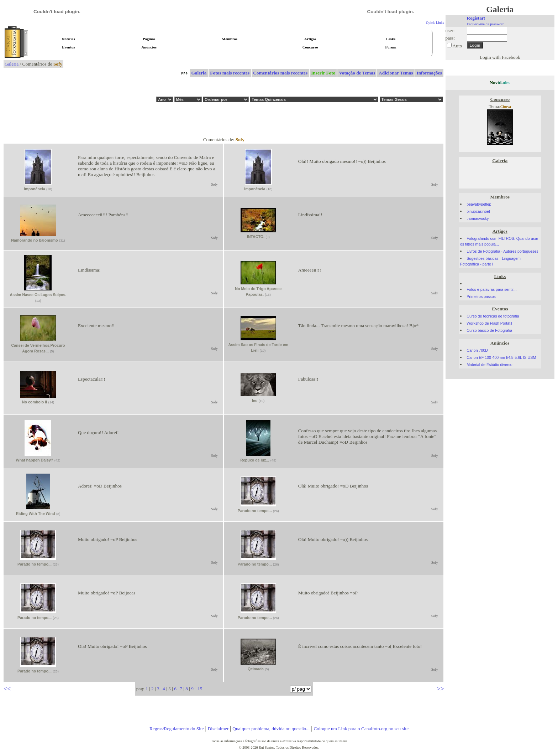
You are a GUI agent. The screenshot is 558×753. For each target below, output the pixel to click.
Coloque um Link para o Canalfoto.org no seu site (361, 728)
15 (200, 688)
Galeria (12, 64)
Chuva (505, 107)
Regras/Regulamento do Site (176, 728)
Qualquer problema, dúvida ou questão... (271, 728)
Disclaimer (218, 728)
